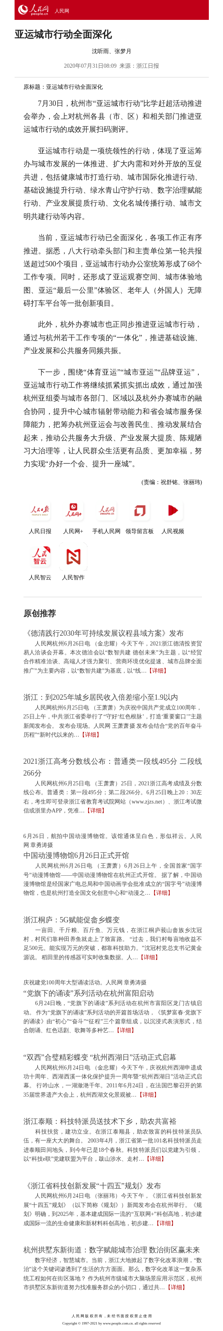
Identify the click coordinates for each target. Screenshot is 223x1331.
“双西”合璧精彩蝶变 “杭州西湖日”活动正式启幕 (99, 1057)
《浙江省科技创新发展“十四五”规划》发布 (92, 1186)
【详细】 (158, 671)
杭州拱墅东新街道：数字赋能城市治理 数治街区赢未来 (111, 1250)
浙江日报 (147, 66)
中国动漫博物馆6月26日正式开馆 (76, 855)
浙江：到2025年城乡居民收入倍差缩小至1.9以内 (100, 697)
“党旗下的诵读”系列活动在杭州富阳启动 (88, 993)
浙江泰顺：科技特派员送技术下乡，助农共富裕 (99, 1121)
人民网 (62, 11)
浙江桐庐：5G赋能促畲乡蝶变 (71, 920)
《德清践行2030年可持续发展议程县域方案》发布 (103, 633)
